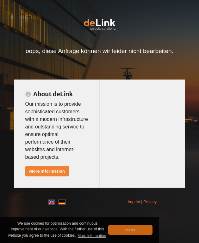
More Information (47, 171)
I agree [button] (130, 230)
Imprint (134, 201)
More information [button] (92, 236)
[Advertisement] (142, 114)
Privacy (150, 201)
